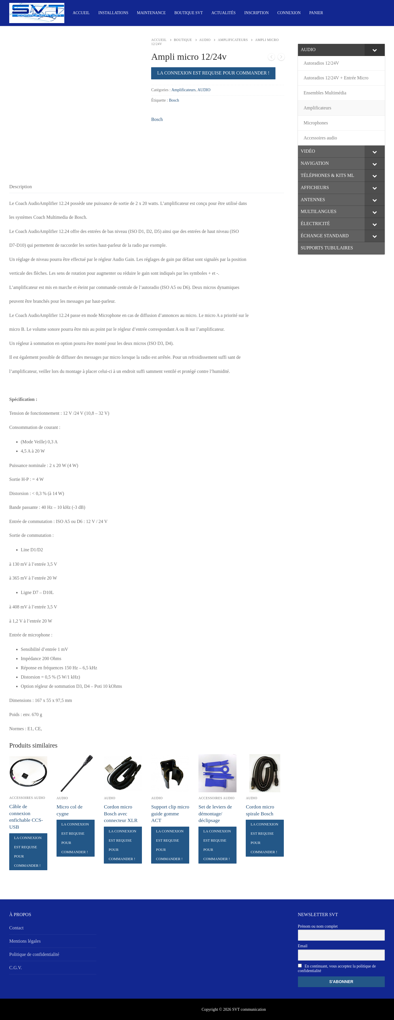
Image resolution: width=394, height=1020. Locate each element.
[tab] (20, 186)
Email (302, 946)
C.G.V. (15, 967)
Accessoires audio (27, 797)
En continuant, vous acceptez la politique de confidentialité (337, 968)
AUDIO (205, 40)
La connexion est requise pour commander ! (213, 72)
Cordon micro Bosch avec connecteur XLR (121, 813)
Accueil (158, 40)
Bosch (174, 100)
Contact (16, 927)
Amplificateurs (233, 40)
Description (20, 186)
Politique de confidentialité (34, 954)
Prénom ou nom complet (318, 926)
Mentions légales (25, 941)
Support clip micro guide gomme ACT (170, 813)
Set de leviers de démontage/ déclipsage (215, 813)
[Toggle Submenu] (375, 50)
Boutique (183, 40)
